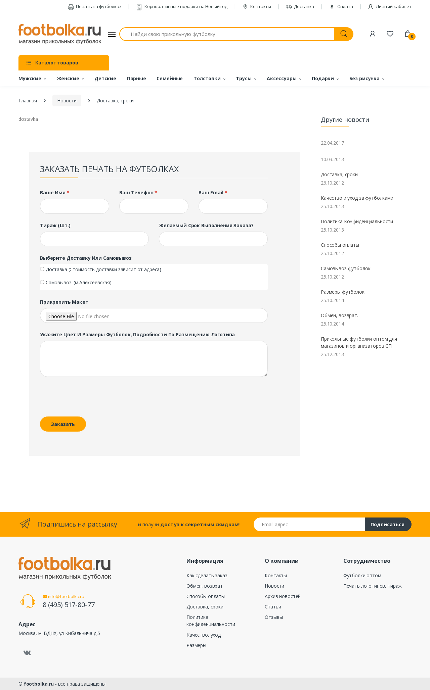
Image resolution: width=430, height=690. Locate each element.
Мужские (29, 78)
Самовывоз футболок (345, 268)
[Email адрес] (309, 524)
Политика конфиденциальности (210, 620)
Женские (68, 78)
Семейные (170, 78)
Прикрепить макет (64, 302)
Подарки (323, 78)
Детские (105, 78)
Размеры (196, 645)
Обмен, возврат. (339, 315)
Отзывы (274, 617)
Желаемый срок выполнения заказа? (206, 225)
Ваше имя (55, 192)
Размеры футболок (342, 292)
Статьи (273, 606)
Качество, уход (203, 635)
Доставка (300, 6)
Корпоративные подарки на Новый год (181, 6)
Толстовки (207, 78)
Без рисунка (364, 78)
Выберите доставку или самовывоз (86, 258)
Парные (136, 78)
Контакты (256, 6)
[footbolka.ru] (59, 34)
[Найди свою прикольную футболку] (226, 34)
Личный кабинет (390, 6)
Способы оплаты (340, 245)
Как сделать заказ (206, 575)
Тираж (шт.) (55, 225)
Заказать (63, 424)
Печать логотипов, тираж (372, 586)
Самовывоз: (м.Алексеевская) (79, 282)
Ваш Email (213, 192)
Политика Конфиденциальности (357, 221)
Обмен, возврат (204, 586)
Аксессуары (282, 78)
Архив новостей (283, 596)
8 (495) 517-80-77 (69, 604)
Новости (67, 100)
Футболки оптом (362, 575)
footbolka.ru (39, 684)
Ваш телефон (138, 192)
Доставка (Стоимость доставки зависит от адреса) (103, 269)
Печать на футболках (95, 6)
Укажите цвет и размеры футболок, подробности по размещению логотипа (137, 334)
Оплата (341, 6)
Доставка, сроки (339, 174)
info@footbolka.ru (63, 596)
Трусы (243, 78)
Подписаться (387, 524)
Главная (27, 100)
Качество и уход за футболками (357, 198)
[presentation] (86, 398)
